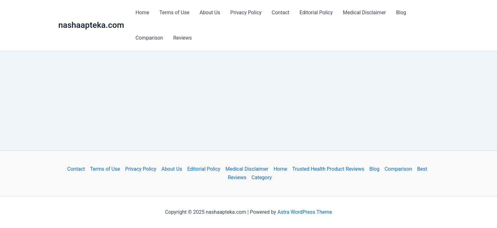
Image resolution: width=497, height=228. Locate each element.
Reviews (182, 38)
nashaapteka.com (91, 25)
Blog (401, 13)
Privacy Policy (246, 13)
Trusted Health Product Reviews (328, 169)
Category (261, 177)
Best (422, 169)
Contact (280, 13)
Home (142, 13)
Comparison (149, 38)
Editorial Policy (316, 13)
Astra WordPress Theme (304, 212)
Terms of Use (174, 13)
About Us (209, 13)
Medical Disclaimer (364, 13)
